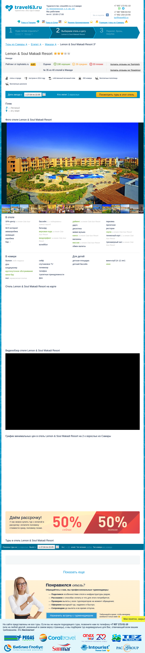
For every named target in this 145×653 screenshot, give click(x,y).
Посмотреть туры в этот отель (116, 94)
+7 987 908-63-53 (122, 12)
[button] (141, 163)
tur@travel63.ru (121, 17)
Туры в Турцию (28, 22)
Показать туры (125, 547)
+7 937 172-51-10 (122, 5)
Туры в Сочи (52, 22)
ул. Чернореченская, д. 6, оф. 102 (60, 9)
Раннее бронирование (78, 22)
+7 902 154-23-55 (122, 15)
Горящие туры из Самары (111, 22)
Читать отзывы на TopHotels (125, 64)
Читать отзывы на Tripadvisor (125, 70)
